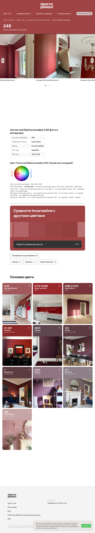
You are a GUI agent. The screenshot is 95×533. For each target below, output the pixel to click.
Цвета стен (12, 503)
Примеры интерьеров (44, 14)
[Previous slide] (2, 60)
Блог (9, 511)
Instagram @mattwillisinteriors (47, 80)
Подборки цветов (64, 14)
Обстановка (12, 507)
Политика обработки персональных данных (24, 515)
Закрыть (86, 526)
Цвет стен (7, 14)
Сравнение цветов (24, 14)
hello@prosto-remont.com (57, 503)
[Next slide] (92, 60)
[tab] (45, 85)
